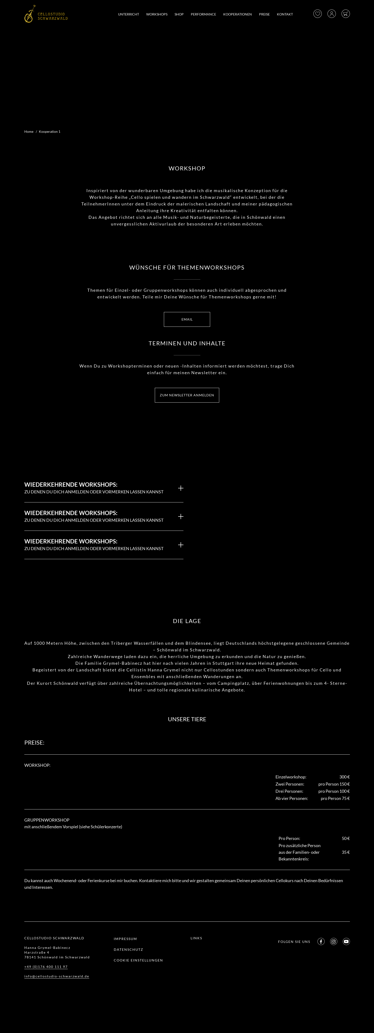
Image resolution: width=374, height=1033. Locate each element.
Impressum (125, 939)
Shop (179, 14)
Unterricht (128, 14)
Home (28, 131)
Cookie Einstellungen (138, 960)
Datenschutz (128, 949)
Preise (264, 14)
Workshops (156, 14)
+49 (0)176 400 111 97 (46, 967)
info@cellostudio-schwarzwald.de (56, 976)
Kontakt (285, 14)
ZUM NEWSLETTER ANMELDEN (187, 395)
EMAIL (187, 319)
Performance (203, 14)
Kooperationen (237, 14)
